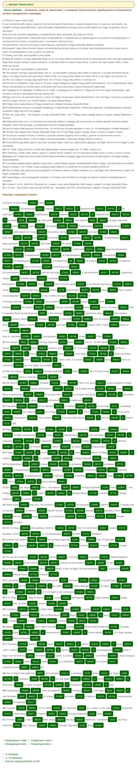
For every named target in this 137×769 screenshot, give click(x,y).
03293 (71, 620)
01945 (40, 226)
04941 (62, 481)
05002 (38, 307)
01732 (94, 586)
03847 (86, 237)
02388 (55, 249)
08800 (52, 353)
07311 (117, 284)
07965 (75, 609)
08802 (29, 214)
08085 (64, 301)
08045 (90, 475)
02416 (42, 278)
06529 (128, 644)
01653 (7, 632)
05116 (7, 435)
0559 (21, 220)
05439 (61, 626)
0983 (64, 615)
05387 (115, 597)
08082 (46, 446)
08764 (82, 295)
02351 (119, 562)
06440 (44, 290)
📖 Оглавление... (14, 757)
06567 (57, 388)
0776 (61, 290)
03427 (81, 615)
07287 (7, 266)
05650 (67, 586)
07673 (92, 348)
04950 (27, 516)
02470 (18, 249)
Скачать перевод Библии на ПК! (22, 761)
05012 (58, 208)
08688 (59, 684)
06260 (37, 499)
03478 (54, 214)
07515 (100, 516)
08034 (87, 690)
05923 (53, 661)
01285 (58, 609)
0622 (109, 690)
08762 (111, 388)
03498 (70, 516)
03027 (68, 348)
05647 (24, 667)
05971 (59, 406)
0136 (6, 226)
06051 (64, 400)
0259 (63, 580)
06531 (74, 266)
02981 (117, 650)
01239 (42, 377)
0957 (42, 313)
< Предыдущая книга (15, 744)
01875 (25, 295)
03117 (100, 382)
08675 (82, 620)
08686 (123, 452)
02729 (48, 684)
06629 (42, 232)
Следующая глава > (41, 740)
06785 (63, 237)
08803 (49, 307)
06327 (25, 272)
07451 (15, 615)
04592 (24, 504)
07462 (18, 214)
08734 (69, 208)
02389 (69, 475)
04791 (41, 435)
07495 (7, 255)
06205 (87, 400)
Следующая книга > (41, 744)
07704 (64, 278)
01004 (116, 708)
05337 (88, 359)
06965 (24, 580)
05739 (72, 382)
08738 (95, 290)
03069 (23, 226)
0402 (14, 278)
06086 (42, 644)
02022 (81, 284)
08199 (15, 493)
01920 (33, 557)
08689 (46, 260)
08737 (29, 249)
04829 (113, 429)
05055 (7, 562)
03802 (83, 557)
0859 (14, 487)
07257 (110, 435)
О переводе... (12, 754)
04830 (79, 719)
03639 (7, 702)
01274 (93, 545)
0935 (6, 411)
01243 (55, 382)
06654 (61, 557)
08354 (126, 510)
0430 (48, 597)
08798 (75, 301)
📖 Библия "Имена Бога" (19, 4)
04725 (67, 394)
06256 (108, 632)
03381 (24, 632)
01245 (102, 260)
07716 (93, 493)
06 (71, 260)
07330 (7, 551)
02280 (86, 255)
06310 (18, 365)
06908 (80, 406)
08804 (31, 220)
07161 (104, 557)
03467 (23, 568)
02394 (47, 266)
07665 (45, 255)
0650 (56, 417)
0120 (39, 208)
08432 (7, 388)
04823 (103, 528)
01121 (14, 208)
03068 (49, 202)
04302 (66, 690)
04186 (90, 417)
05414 (18, 626)
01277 (125, 237)
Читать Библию (13, 10)
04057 (22, 620)
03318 (21, 406)
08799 (82, 232)
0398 (17, 237)
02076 (24, 243)
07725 (35, 260)
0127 (39, 411)
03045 (78, 655)
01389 (14, 290)
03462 (41, 620)
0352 (16, 499)
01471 (64, 673)
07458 (59, 696)
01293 (114, 626)
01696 (51, 603)
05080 (121, 255)
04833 (67, 533)
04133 (36, 661)
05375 (101, 696)
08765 (66, 249)
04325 (43, 516)
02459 (42, 237)
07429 (69, 510)
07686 (21, 284)
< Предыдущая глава (15, 740)
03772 (22, 609)
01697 (33, 202)
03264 (93, 620)
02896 (94, 429)
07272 (99, 510)
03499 (19, 510)
